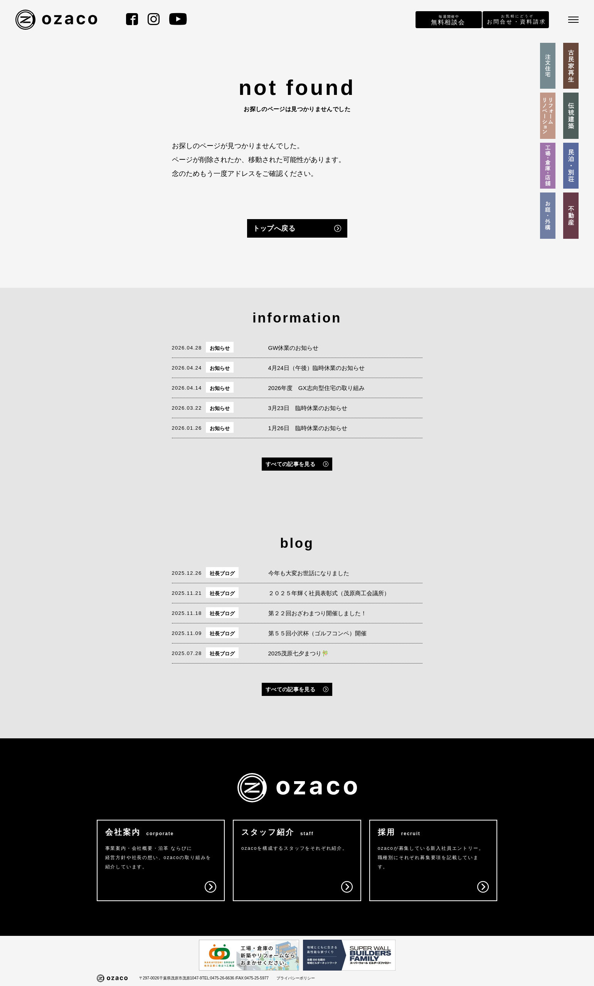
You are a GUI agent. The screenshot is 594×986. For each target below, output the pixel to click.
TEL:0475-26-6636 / (219, 978)
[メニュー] (573, 19)
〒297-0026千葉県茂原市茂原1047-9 (170, 978)
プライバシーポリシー (295, 978)
